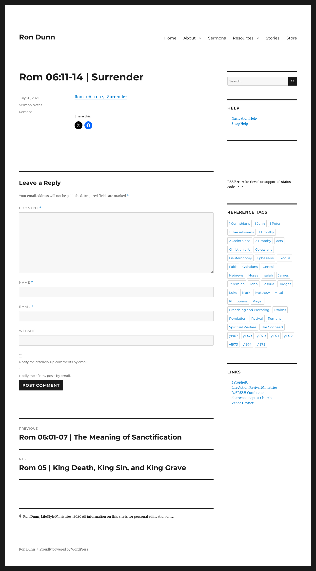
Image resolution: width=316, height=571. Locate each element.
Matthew (262, 293)
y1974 (247, 344)
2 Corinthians (239, 241)
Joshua (268, 284)
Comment (30, 208)
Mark (246, 293)
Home (170, 38)
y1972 (288, 336)
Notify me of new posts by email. (45, 376)
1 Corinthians (239, 223)
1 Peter (275, 223)
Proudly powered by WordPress (64, 549)
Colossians (263, 249)
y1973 (233, 344)
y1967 (233, 336)
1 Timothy (266, 232)
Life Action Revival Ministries (254, 388)
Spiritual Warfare (242, 327)
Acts (279, 241)
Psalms (280, 310)
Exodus (284, 258)
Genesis (269, 267)
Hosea (253, 275)
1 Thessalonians (241, 232)
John (254, 284)
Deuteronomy (240, 258)
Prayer (258, 301)
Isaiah (268, 275)
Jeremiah (237, 284)
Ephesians (265, 258)
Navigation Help (244, 118)
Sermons (217, 38)
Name (26, 282)
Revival (257, 318)
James (283, 275)
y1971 (275, 336)
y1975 (261, 344)
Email (26, 307)
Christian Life (239, 249)
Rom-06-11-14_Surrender (101, 96)
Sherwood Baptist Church (252, 398)
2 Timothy (263, 241)
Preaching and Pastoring (249, 310)
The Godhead (272, 327)
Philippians (238, 301)
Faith (233, 267)
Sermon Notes (30, 105)
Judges (285, 284)
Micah (279, 293)
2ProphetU (240, 382)
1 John (260, 223)
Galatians (250, 267)
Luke (233, 293)
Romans (25, 112)
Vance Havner (243, 403)
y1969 (247, 336)
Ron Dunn (37, 37)
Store (291, 38)
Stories (272, 38)
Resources (243, 38)
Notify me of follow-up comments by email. (53, 362)
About (189, 38)
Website (27, 331)
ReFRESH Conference (248, 393)
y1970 (261, 336)
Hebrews (236, 275)
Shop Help (240, 124)
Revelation (237, 318)
